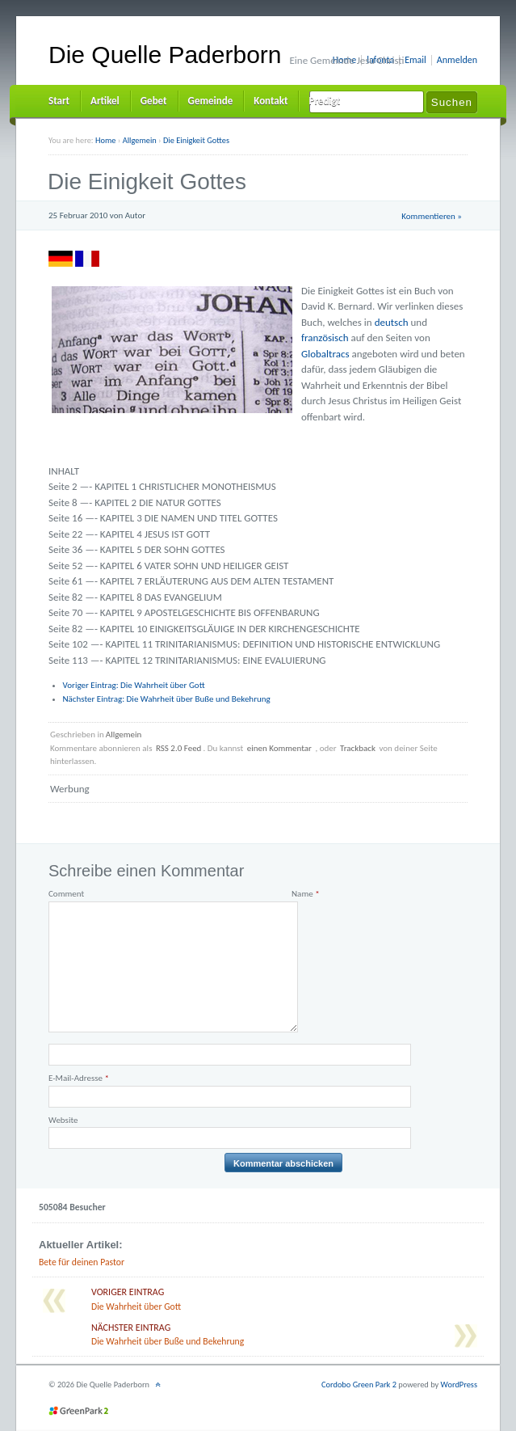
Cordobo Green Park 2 (358, 1384)
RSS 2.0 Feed (178, 748)
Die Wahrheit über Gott (134, 685)
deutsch (392, 322)
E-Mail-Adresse (78, 1078)
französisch (324, 337)
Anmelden (457, 60)
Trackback (357, 748)
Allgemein (124, 734)
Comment (66, 894)
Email (415, 60)
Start (58, 101)
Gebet (154, 101)
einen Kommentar (279, 748)
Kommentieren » (431, 216)
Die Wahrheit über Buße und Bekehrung (167, 699)
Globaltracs (325, 354)
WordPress (459, 1384)
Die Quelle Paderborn (165, 54)
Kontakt (270, 101)
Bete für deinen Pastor (81, 1262)
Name (306, 894)
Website (63, 1120)
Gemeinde (210, 101)
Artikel (105, 101)
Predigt (324, 101)
